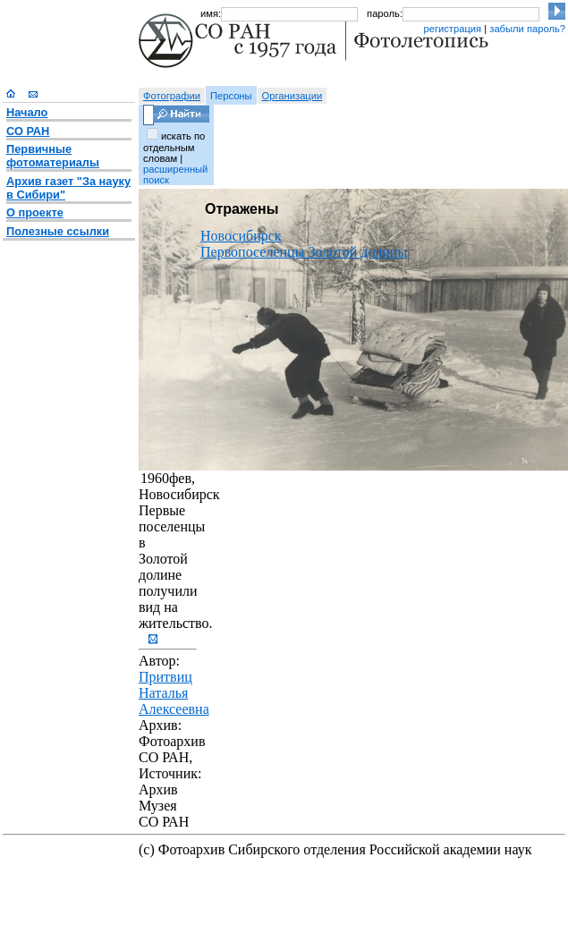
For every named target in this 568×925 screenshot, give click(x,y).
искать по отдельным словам (174, 147)
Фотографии (171, 95)
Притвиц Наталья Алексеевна (174, 693)
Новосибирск (241, 235)
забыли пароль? (527, 28)
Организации (292, 95)
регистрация (452, 28)
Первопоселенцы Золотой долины (303, 251)
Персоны (231, 95)
